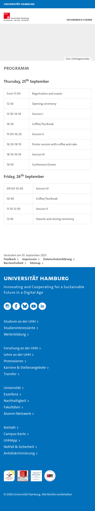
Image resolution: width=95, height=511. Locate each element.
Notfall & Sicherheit (19, 446)
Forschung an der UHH (21, 348)
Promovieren (13, 361)
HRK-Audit (34, 474)
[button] (80, 4)
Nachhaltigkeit (15, 400)
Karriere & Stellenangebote (25, 367)
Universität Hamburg (19, 4)
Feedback (10, 259)
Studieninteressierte (19, 328)
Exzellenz (11, 394)
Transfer (10, 374)
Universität (12, 387)
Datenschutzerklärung (57, 259)
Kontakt (10, 427)
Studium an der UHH (20, 321)
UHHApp (10, 440)
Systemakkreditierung (49, 472)
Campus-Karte (15, 434)
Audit (20, 472)
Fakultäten (12, 407)
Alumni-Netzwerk (17, 413)
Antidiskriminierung (19, 453)
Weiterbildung (15, 334)
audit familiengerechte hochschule (9, 475)
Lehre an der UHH (17, 354)
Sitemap (35, 263)
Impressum (29, 259)
